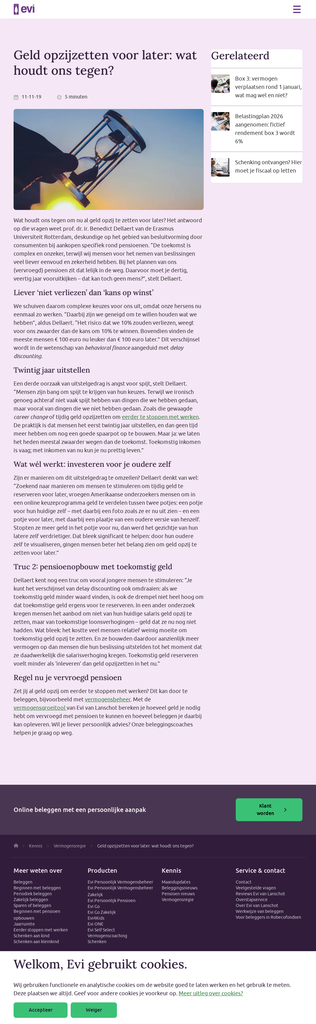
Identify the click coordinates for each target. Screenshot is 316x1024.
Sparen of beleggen (32, 905)
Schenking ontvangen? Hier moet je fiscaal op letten (268, 166)
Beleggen (23, 882)
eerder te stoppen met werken (160, 417)
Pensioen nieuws (178, 893)
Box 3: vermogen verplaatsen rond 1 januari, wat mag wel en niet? (268, 86)
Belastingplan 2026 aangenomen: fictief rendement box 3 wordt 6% (265, 128)
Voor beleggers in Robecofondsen (268, 917)
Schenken (97, 941)
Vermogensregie (178, 899)
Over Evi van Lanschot (257, 905)
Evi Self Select (101, 929)
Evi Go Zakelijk (102, 912)
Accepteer (40, 1010)
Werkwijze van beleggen (260, 911)
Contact (244, 882)
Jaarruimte (24, 924)
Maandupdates (176, 882)
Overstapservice (252, 899)
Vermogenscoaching (107, 935)
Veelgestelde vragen (256, 887)
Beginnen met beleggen (37, 887)
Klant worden (272, 810)
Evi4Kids (96, 918)
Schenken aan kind (31, 935)
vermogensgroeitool (40, 707)
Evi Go (94, 906)
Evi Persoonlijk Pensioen (111, 900)
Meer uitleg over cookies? (211, 993)
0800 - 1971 (283, 9)
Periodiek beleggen (33, 893)
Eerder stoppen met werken (41, 929)
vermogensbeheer (108, 699)
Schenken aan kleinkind (36, 941)
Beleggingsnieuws (180, 887)
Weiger (94, 1010)
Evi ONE (95, 924)
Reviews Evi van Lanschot (260, 893)
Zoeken (270, 8)
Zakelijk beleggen (31, 899)
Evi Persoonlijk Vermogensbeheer (120, 882)
